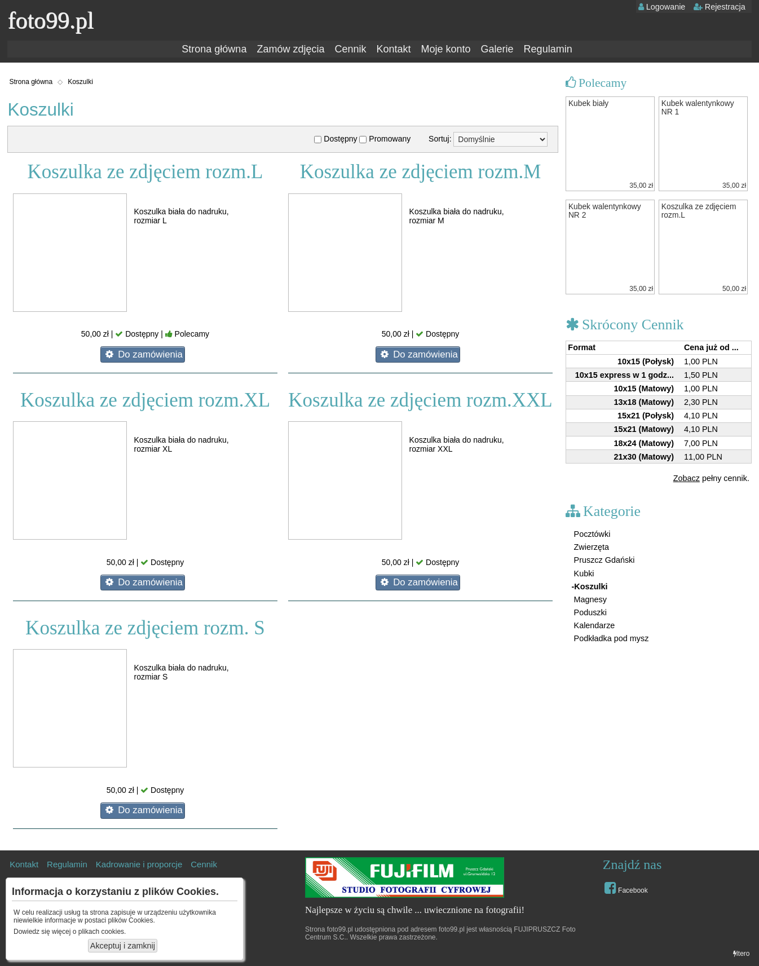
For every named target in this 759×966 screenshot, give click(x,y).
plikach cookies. (102, 932)
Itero (741, 954)
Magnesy (589, 599)
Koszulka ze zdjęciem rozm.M (420, 172)
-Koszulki (590, 586)
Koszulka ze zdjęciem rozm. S (145, 628)
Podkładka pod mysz (610, 638)
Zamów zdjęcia (290, 49)
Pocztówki (591, 534)
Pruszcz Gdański (603, 559)
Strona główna (214, 49)
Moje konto (446, 49)
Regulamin (548, 49)
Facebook (626, 887)
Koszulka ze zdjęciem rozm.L (145, 172)
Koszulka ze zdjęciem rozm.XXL (420, 400)
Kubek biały (588, 103)
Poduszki (589, 612)
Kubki (583, 573)
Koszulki (80, 82)
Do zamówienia (143, 354)
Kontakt (393, 49)
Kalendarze (593, 625)
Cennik (350, 49)
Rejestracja (719, 6)
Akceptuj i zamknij (122, 945)
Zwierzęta (590, 547)
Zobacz (686, 478)
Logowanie (662, 6)
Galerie (497, 49)
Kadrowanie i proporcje (139, 864)
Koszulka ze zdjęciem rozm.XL (145, 400)
